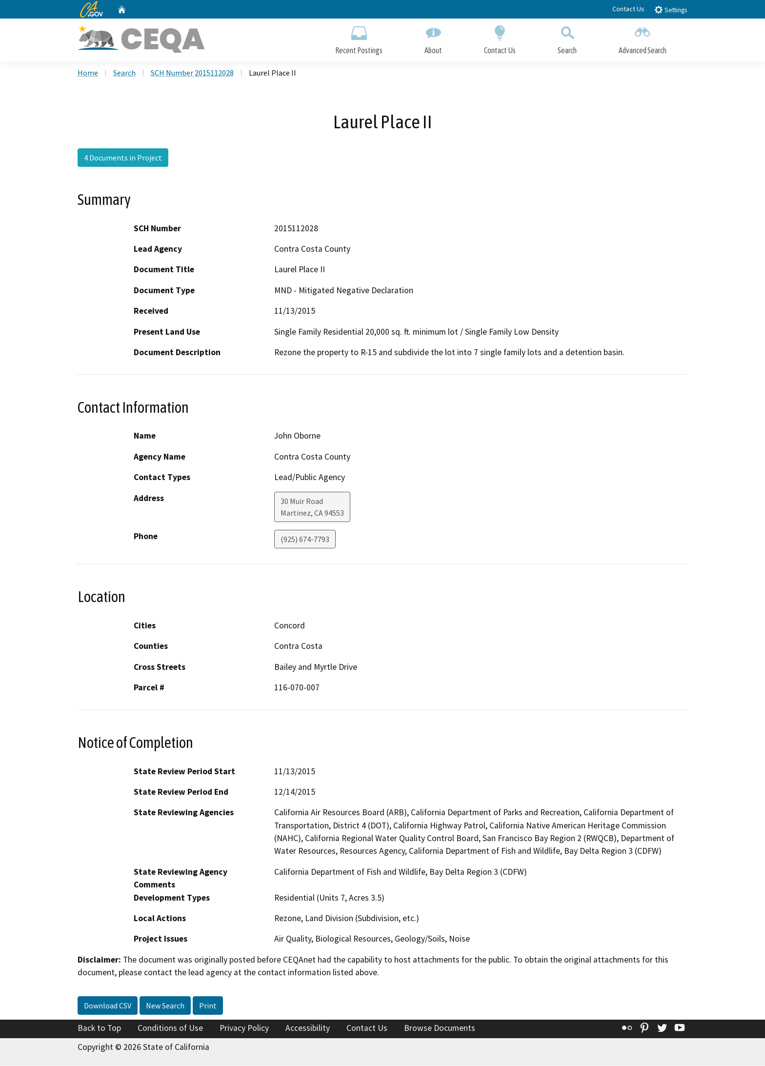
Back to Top (99, 1029)
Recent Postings (359, 38)
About (433, 38)
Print (208, 1006)
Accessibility (307, 1029)
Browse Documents (439, 1029)
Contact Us (628, 8)
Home (88, 74)
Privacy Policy (244, 1029)
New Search (165, 1006)
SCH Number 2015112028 (192, 74)
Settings (670, 9)
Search (567, 38)
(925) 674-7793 (305, 539)
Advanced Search (642, 38)
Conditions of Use (170, 1029)
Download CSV (107, 1006)
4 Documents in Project (123, 158)
